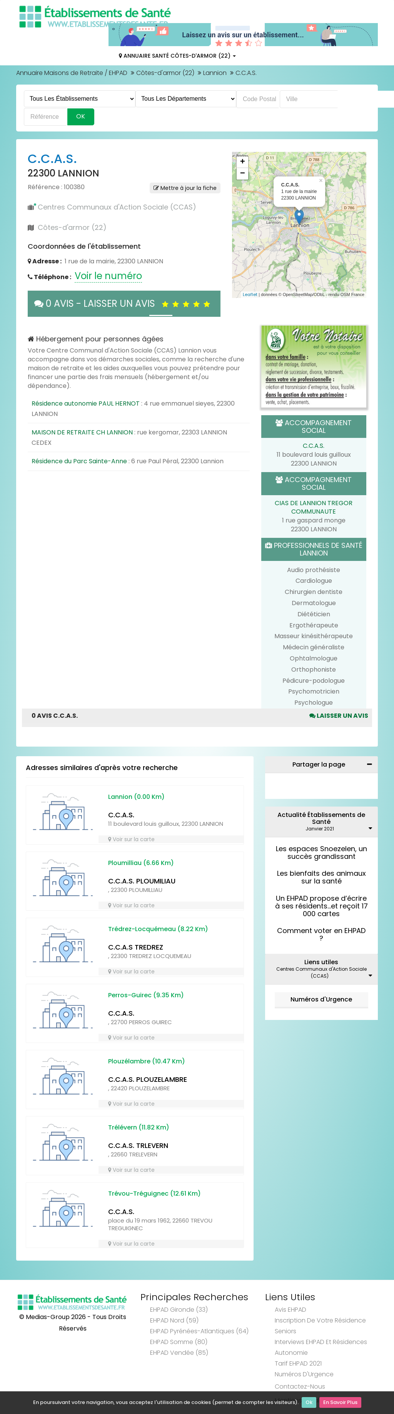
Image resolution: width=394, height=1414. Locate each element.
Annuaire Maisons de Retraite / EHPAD (71, 72)
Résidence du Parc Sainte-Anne (79, 461)
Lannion (215, 72)
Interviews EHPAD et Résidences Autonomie (321, 1347)
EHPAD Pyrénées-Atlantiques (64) (199, 1331)
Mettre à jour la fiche (185, 188)
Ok (309, 1402)
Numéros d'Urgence (321, 999)
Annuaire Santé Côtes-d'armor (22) (177, 56)
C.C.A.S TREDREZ (135, 947)
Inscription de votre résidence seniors (320, 1326)
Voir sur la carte (131, 839)
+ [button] (242, 162)
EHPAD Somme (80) (178, 1341)
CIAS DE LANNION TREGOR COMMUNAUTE (313, 507)
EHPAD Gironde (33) (179, 1309)
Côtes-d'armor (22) (165, 72)
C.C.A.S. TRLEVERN (138, 1145)
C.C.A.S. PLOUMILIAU (141, 881)
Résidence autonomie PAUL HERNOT (86, 403)
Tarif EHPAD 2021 (298, 1363)
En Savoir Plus (340, 1402)
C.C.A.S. (313, 445)
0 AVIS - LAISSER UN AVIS (124, 303)
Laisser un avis (338, 715)
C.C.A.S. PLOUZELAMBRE (147, 1079)
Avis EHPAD (290, 1309)
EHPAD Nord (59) (174, 1320)
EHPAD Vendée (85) (179, 1352)
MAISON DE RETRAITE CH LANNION (82, 432)
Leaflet (250, 294)
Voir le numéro (108, 275)
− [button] (242, 174)
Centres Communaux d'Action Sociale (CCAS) (117, 207)
